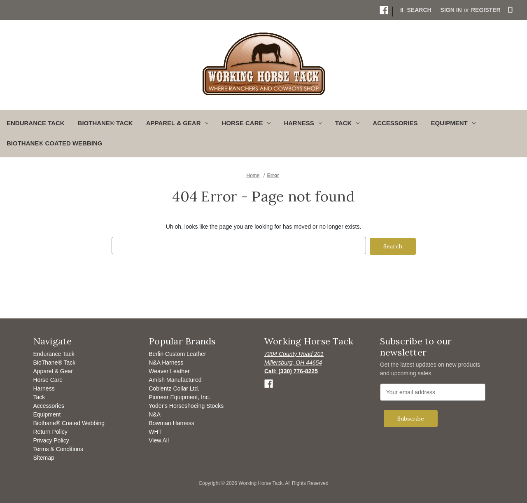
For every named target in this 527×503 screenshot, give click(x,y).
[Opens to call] (291, 370)
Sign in (451, 10)
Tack (39, 396)
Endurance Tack (36, 122)
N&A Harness (166, 361)
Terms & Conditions (58, 448)
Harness (44, 387)
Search (414, 10)
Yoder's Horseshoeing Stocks (186, 404)
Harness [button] (303, 122)
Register (486, 10)
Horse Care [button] (246, 122)
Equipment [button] (453, 122)
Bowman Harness (171, 422)
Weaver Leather (169, 370)
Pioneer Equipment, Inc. (179, 396)
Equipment (47, 413)
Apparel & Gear (53, 370)
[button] (384, 10)
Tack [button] (347, 122)
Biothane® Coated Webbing (54, 143)
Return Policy (50, 430)
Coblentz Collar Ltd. (174, 387)
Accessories (395, 122)
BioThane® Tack (105, 122)
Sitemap (43, 456)
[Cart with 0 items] (510, 10)
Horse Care (48, 378)
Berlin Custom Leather (177, 352)
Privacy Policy (51, 439)
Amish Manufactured (175, 378)
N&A (155, 413)
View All (159, 439)
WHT (155, 430)
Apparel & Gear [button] (177, 122)
